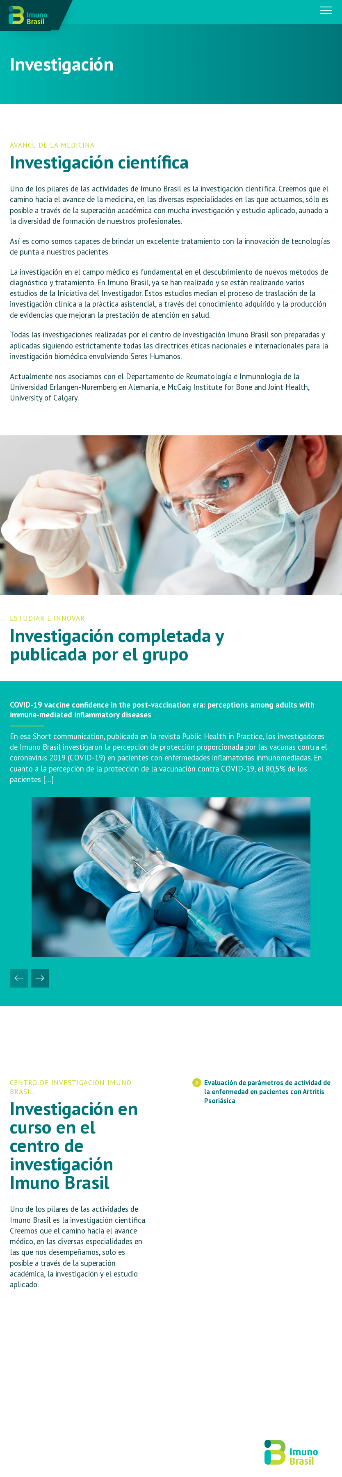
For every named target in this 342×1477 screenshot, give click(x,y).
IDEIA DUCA (130, 1455)
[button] (19, 978)
